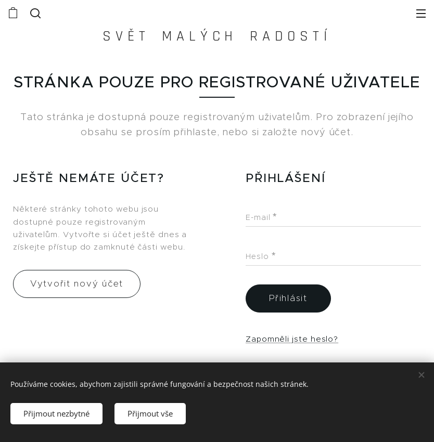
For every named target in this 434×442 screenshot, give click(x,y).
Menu (421, 13)
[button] (34, 13)
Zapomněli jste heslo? (292, 338)
